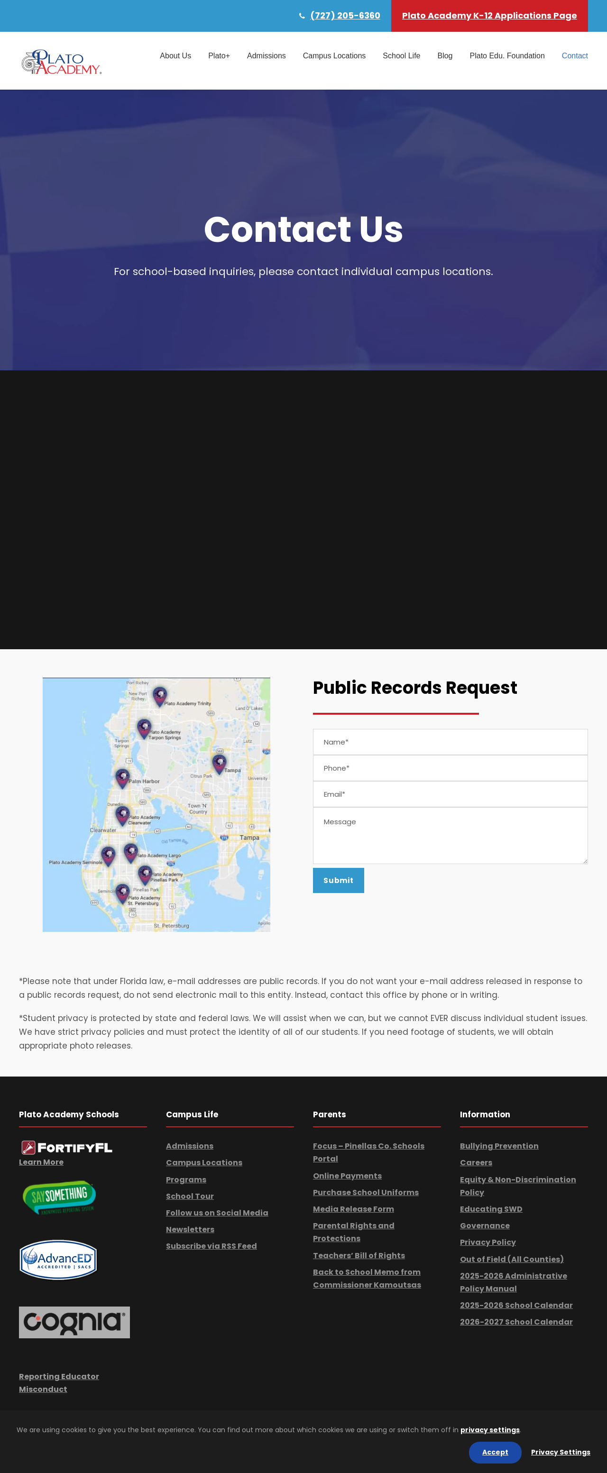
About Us (175, 56)
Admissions (266, 56)
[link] (67, 1147)
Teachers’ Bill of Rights (359, 1255)
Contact (575, 56)
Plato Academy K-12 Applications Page (489, 15)
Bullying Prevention (499, 1146)
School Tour (190, 1196)
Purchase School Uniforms (366, 1192)
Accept (495, 1452)
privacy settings (490, 1430)
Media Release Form (353, 1209)
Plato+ (219, 56)
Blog (444, 56)
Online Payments (347, 1175)
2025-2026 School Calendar (516, 1305)
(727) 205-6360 (345, 15)
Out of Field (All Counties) (512, 1259)
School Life (401, 56)
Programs (186, 1179)
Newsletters (190, 1229)
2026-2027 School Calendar (516, 1321)
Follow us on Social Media (217, 1212)
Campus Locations (334, 56)
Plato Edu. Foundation (507, 56)
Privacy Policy (488, 1242)
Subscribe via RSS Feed (211, 1246)
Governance (485, 1225)
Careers (476, 1162)
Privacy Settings (560, 1452)
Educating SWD (491, 1209)
